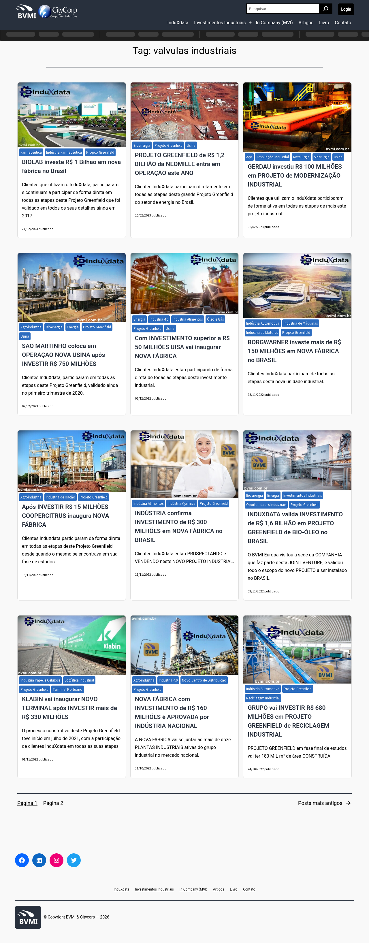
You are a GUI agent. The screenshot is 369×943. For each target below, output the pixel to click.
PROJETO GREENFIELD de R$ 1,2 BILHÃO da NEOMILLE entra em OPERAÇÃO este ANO (180, 164)
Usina (191, 145)
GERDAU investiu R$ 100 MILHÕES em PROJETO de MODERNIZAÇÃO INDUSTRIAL (295, 175)
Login (346, 9)
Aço (249, 157)
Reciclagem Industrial (263, 698)
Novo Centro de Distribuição (204, 680)
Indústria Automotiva (262, 323)
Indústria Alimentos (188, 319)
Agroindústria (31, 327)
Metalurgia (301, 157)
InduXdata (178, 22)
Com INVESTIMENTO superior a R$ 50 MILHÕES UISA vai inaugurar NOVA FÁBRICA (182, 347)
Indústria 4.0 (159, 319)
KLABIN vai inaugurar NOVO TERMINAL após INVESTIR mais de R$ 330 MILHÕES (69, 708)
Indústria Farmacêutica (64, 152)
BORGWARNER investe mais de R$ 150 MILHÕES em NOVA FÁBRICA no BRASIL (294, 351)
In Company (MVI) (274, 22)
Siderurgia (322, 157)
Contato (343, 22)
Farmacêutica (31, 152)
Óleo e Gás (215, 319)
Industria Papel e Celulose (40, 680)
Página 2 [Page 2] (53, 803)
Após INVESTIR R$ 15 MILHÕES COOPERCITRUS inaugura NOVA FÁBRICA (65, 515)
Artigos (306, 22)
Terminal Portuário (67, 689)
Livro (324, 22)
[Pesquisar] (325, 8)
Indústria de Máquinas (301, 323)
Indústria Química (181, 503)
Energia (73, 327)
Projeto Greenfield (100, 152)
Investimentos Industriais (220, 22)
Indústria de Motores (262, 332)
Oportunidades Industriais (266, 504)
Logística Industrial (79, 680)
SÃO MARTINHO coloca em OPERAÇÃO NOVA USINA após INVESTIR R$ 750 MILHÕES (63, 354)
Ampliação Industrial (273, 157)
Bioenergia (141, 145)
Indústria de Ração (60, 497)
